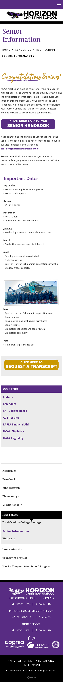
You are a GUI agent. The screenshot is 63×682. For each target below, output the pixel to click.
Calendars (9, 404)
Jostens (8, 397)
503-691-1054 (21, 604)
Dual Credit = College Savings (21, 522)
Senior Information (18, 56)
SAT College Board (15, 410)
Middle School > (12, 504)
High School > (11, 514)
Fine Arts (8, 538)
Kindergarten (11, 487)
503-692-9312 (21, 617)
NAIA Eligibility (13, 438)
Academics (23, 50)
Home (6, 50)
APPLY (11, 660)
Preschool (8, 479)
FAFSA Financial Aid (16, 424)
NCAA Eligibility (13, 431)
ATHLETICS (25, 660)
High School (46, 50)
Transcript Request (14, 558)
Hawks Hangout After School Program (26, 566)
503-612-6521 (21, 630)
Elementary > (10, 496)
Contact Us (43, 604)
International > (12, 549)
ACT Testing (11, 417)
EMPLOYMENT (31, 665)
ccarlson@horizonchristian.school (19, 148)
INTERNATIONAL (45, 660)
